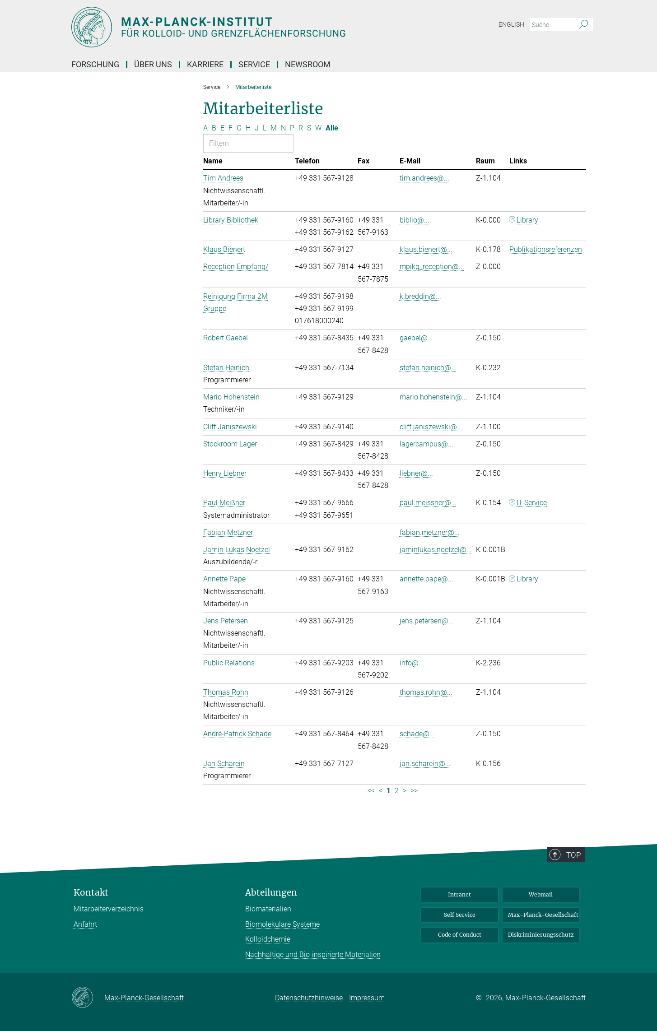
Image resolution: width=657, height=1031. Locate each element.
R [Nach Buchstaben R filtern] (300, 128)
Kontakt (91, 892)
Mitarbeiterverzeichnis (109, 909)
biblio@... (414, 220)
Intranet (459, 894)
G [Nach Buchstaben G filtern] (239, 128)
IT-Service (532, 502)
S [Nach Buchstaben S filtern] (309, 128)
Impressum (367, 998)
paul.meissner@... (428, 502)
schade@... (417, 733)
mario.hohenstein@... (433, 397)
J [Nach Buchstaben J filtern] (257, 128)
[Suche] (583, 25)
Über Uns (153, 64)
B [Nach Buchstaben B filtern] (214, 128)
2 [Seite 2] (397, 790)
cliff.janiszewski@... (431, 427)
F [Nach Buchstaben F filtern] (230, 128)
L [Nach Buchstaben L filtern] (264, 128)
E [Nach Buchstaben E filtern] (222, 128)
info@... (412, 663)
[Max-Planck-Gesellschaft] (87, 998)
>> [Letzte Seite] (414, 790)
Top (574, 854)
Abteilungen (271, 892)
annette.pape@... (426, 579)
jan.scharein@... (425, 763)
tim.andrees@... (424, 178)
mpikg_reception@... (432, 266)
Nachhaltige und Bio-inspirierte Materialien (313, 954)
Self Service (459, 914)
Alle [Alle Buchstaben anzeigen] (332, 128)
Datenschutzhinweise (309, 998)
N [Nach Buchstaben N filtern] (283, 128)
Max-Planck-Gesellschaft (543, 914)
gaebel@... (416, 338)
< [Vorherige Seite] (380, 790)
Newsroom (308, 64)
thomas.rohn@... (426, 692)
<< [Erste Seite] (371, 790)
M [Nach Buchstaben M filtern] (273, 128)
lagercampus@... (426, 444)
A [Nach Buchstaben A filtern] (205, 128)
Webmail (541, 894)
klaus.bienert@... (426, 249)
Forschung (95, 64)
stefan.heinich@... (428, 367)
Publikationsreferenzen (545, 249)
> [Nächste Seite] (404, 790)
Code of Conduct (459, 934)
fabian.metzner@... (430, 532)
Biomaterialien (268, 909)
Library (527, 220)
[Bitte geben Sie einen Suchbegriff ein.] (551, 25)
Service (254, 64)
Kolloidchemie (267, 939)
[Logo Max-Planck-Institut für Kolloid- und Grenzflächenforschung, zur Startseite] (240, 27)
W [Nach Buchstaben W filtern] (318, 128)
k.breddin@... (420, 296)
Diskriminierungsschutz (541, 934)
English (511, 24)
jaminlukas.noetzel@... (436, 549)
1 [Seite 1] (389, 790)
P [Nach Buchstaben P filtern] (292, 128)
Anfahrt (85, 924)
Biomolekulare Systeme (282, 924)
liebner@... (416, 473)
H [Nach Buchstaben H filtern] (248, 128)
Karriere (205, 64)
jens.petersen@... (427, 621)
